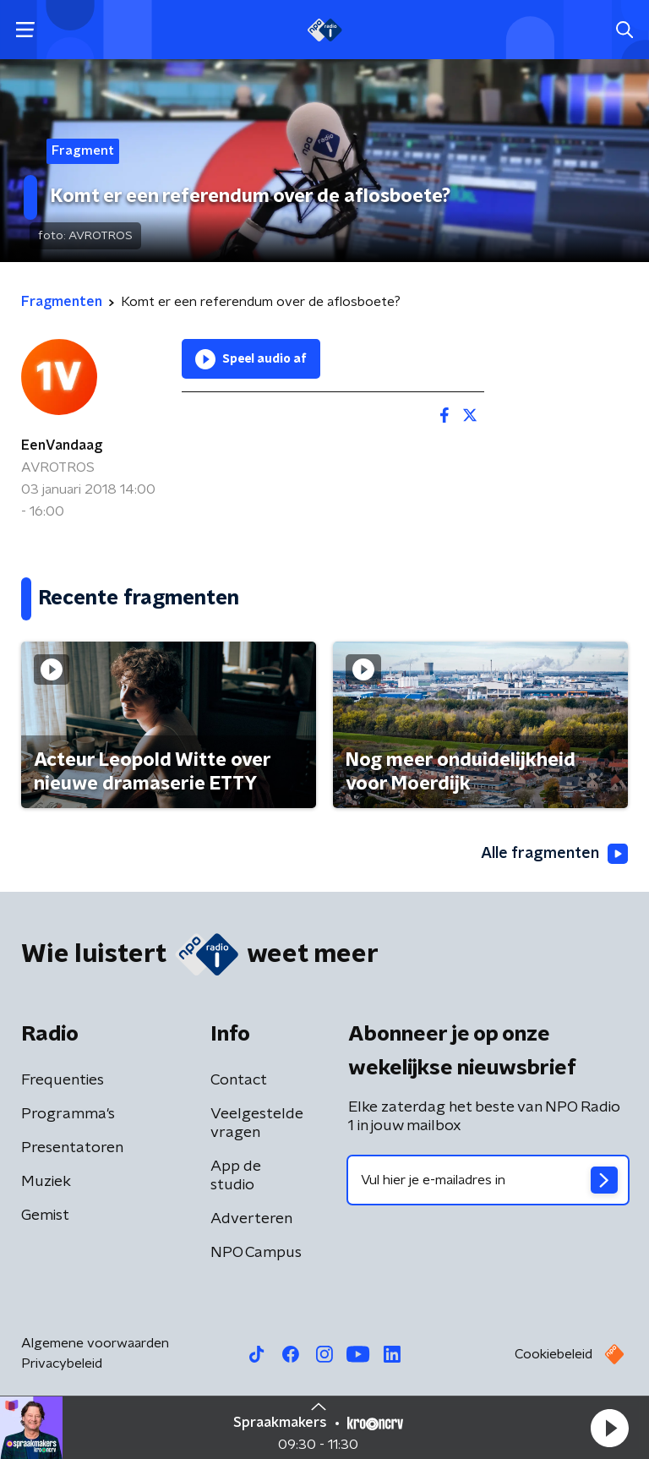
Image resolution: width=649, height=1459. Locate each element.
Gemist (45, 1215)
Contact (238, 1080)
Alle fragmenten (554, 854)
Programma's (68, 1114)
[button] (609, 1428)
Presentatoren (72, 1148)
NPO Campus (256, 1252)
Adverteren (251, 1219)
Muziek (46, 1181)
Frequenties (62, 1080)
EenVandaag (61, 445)
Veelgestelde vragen (256, 1123)
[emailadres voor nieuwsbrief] (488, 1180)
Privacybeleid (61, 1363)
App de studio (235, 1176)
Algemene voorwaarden (95, 1343)
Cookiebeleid (553, 1354)
